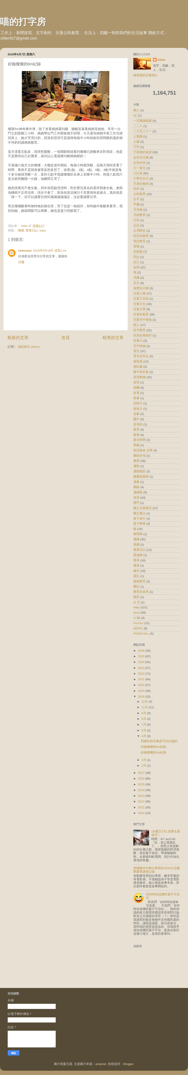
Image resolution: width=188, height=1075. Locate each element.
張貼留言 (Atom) (29, 346)
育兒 (136, 351)
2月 (144, 765)
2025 (141, 656)
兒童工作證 (141, 298)
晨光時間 (139, 440)
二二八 (138, 126)
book (136, 612)
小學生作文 (141, 178)
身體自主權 (141, 288)
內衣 (136, 188)
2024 (141, 662)
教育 (136, 429)
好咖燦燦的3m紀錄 (153, 752)
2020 (141, 685)
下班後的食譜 (142, 152)
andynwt (100, 1064)
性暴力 (138, 340)
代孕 (136, 220)
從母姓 (138, 424)
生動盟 (138, 251)
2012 (141, 801)
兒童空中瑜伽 (142, 319)
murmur (138, 623)
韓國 (136, 544)
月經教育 (139, 215)
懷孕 (136, 560)
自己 (136, 262)
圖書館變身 (141, 476)
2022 (141, 673)
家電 (136, 393)
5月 (144, 730)
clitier (161, 59)
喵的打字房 (23, 22)
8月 (144, 718)
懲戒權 (138, 555)
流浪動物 (139, 377)
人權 (136, 141)
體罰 (136, 597)
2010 (141, 813)
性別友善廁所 (142, 335)
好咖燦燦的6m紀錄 (153, 746)
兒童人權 (139, 293)
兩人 (136, 110)
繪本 (136, 570)
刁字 (136, 147)
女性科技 (139, 162)
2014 (141, 790)
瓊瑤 (136, 565)
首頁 (65, 337)
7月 (144, 724)
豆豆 (136, 283)
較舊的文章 (113, 337)
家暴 (136, 398)
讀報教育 (139, 581)
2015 (141, 784)
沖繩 (136, 277)
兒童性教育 (141, 314)
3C (135, 115)
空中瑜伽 (139, 346)
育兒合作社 (141, 356)
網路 (136, 487)
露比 (136, 576)
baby (43, 230)
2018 (141, 696)
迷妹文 (138, 408)
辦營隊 (138, 534)
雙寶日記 (32, 230)
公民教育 (139, 194)
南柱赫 (138, 366)
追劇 (136, 414)
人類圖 (138, 136)
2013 (141, 795)
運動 (136, 466)
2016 (141, 778)
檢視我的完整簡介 (145, 75)
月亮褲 (138, 209)
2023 (141, 668)
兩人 (136, 325)
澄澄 (136, 497)
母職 (136, 246)
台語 (136, 225)
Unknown (25, 250)
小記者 (138, 173)
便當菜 (138, 361)
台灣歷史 (139, 230)
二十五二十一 (142, 131)
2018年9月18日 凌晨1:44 (49, 250)
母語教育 (139, 241)
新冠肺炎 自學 (143, 450)
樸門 (136, 502)
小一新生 (139, 168)
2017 (141, 772)
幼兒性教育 (141, 236)
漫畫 (136, 482)
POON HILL (141, 633)
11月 (145, 707)
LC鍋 (136, 617)
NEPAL (138, 628)
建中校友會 (141, 372)
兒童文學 (139, 309)
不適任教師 (141, 183)
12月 (145, 701)
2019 (141, 690)
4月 (144, 736)
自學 (136, 267)
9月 (144, 713)
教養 (136, 435)
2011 (141, 807)
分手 (136, 199)
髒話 (136, 586)
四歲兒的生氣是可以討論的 (159, 741)
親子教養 (139, 523)
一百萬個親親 (142, 120)
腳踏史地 (139, 455)
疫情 (136, 382)
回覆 (21, 262)
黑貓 (136, 445)
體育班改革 (141, 591)
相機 (136, 387)
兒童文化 (139, 304)
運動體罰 (139, 471)
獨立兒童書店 (142, 508)
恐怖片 (138, 403)
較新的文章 (18, 337)
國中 (136, 419)
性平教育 (139, 330)
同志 (136, 257)
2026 (141, 650)
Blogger (128, 1064)
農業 (136, 461)
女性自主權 (141, 157)
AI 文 (136, 602)
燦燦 (21, 230)
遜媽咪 (138, 492)
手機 (136, 204)
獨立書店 (139, 513)
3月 (144, 760)
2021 (141, 679)
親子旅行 (139, 518)
